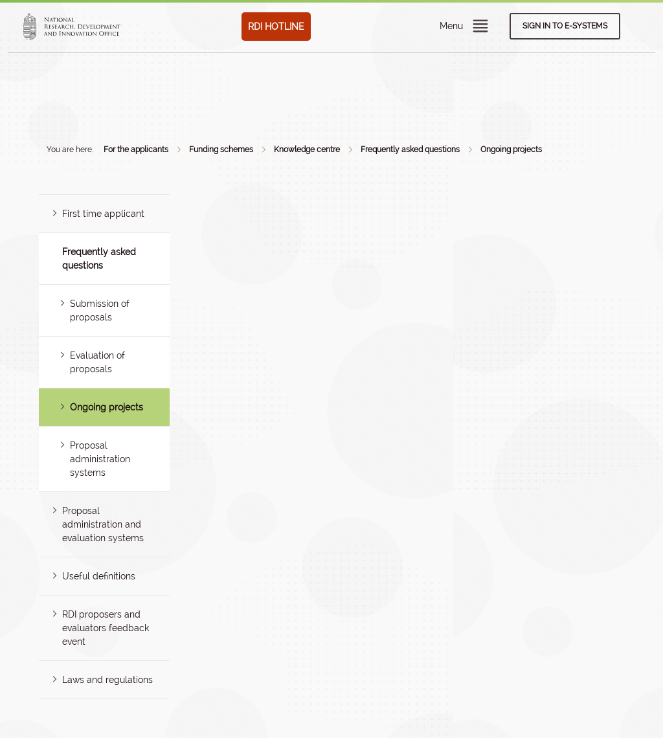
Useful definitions (98, 576)
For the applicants (136, 149)
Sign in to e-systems (565, 25)
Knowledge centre (307, 149)
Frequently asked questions (410, 149)
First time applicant (103, 213)
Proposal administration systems (100, 459)
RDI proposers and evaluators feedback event (105, 628)
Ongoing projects (511, 149)
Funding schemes (221, 149)
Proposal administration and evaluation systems (103, 524)
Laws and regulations (107, 680)
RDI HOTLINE (276, 26)
